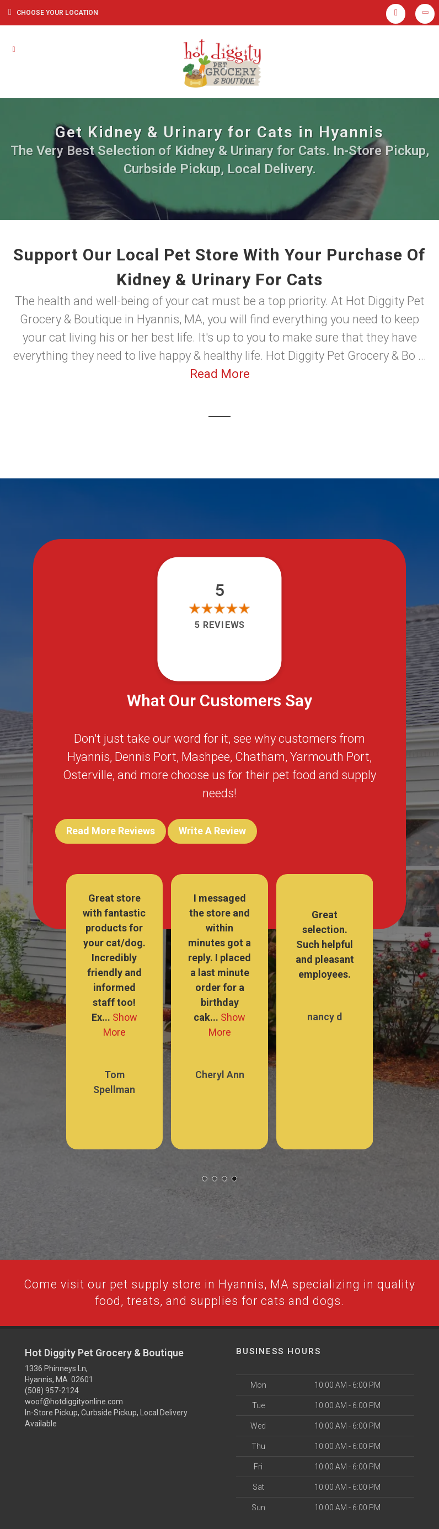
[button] (204, 1176)
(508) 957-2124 (52, 1388)
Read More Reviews (110, 831)
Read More (220, 374)
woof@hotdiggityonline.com (74, 1399)
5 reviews (219, 625)
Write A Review (212, 831)
